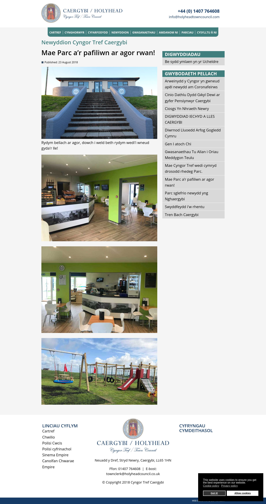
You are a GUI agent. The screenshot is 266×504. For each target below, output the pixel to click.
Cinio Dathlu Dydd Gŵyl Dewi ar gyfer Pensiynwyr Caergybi (192, 97)
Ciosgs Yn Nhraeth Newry (187, 108)
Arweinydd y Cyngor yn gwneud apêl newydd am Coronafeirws (192, 83)
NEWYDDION (120, 32)
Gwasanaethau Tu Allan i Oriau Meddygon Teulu (191, 154)
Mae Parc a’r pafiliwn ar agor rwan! (189, 182)
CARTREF (55, 32)
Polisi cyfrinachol (56, 448)
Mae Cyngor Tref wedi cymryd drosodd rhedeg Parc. (190, 168)
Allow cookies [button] (242, 493)
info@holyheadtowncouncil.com (194, 17)
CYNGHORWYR (74, 32)
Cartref (48, 430)
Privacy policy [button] (229, 485)
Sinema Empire (55, 454)
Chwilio (48, 437)
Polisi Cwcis (52, 442)
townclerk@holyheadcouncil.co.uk (133, 474)
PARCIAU (187, 32)
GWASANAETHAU (143, 32)
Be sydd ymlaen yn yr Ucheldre (191, 61)
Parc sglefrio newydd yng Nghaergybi (186, 195)
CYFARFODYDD (98, 32)
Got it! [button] (214, 493)
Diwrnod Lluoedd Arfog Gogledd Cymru (193, 132)
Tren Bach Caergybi (181, 214)
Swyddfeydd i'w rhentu (184, 206)
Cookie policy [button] (211, 485)
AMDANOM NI (168, 32)
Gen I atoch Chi (178, 143)
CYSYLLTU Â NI (207, 32)
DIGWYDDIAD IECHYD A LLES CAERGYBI (190, 119)
